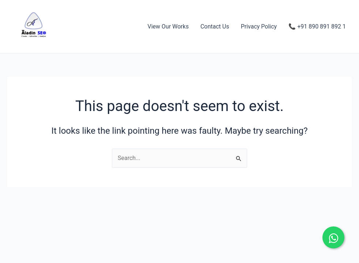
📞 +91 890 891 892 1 (317, 26)
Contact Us (214, 26)
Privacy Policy (259, 26)
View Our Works (168, 26)
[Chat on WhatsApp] (333, 237)
